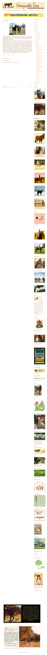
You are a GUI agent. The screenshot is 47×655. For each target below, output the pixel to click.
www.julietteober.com (37, 380)
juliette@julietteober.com (38, 331)
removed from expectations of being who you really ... (39, 56)
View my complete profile (38, 314)
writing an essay (36, 307)
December (37, 32)
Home (4, 10)
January (37, 82)
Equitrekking (24, 10)
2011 (36, 28)
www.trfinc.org (36, 373)
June (37, 41)
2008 (36, 84)
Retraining (37, 10)
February (37, 81)
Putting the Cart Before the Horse (13, 10)
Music (42, 10)
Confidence (31, 10)
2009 (36, 31)
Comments (37, 554)
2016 (36, 21)
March (37, 45)
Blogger (27, 652)
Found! (37, 77)
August (37, 38)
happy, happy (38, 70)
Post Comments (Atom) (10, 87)
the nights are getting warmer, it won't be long (39, 52)
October (37, 35)
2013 (36, 25)
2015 (36, 22)
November (37, 34)
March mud (37, 79)
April (37, 44)
